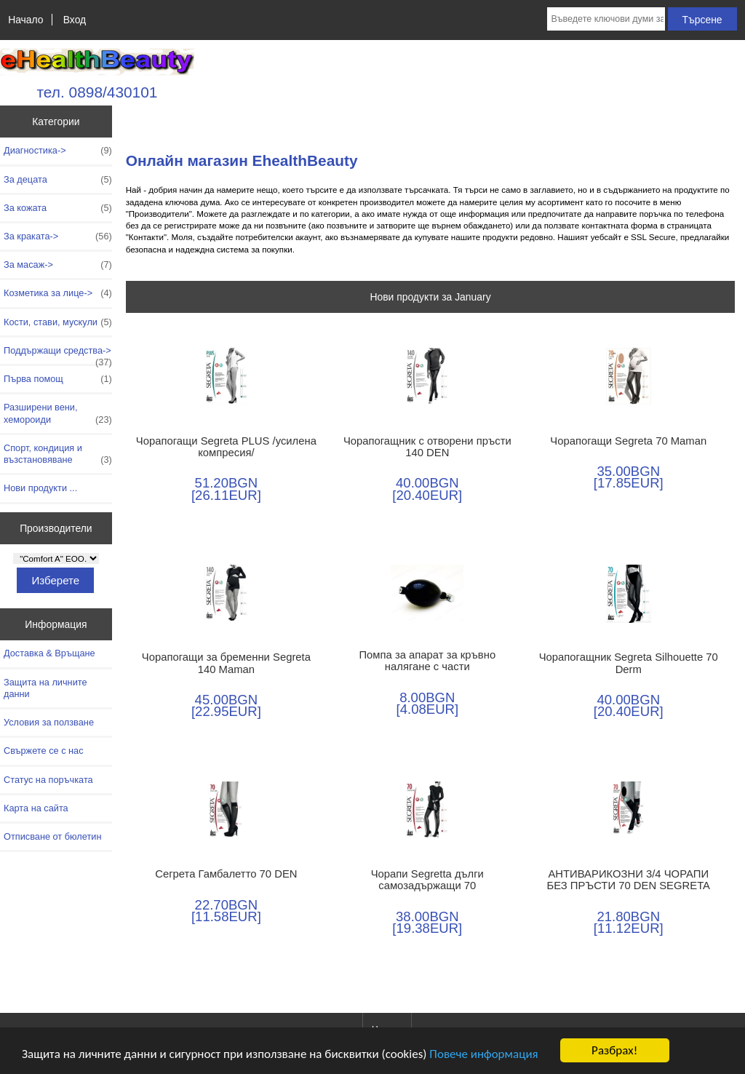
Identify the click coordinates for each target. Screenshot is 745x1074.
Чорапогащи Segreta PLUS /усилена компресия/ (226, 446)
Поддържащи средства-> (58, 354)
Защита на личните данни (45, 688)
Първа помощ (58, 379)
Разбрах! (614, 1050)
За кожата (58, 208)
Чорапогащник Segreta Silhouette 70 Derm (628, 663)
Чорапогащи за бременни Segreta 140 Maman (226, 663)
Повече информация (483, 1054)
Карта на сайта (36, 808)
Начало (25, 19)
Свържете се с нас (44, 750)
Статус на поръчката (48, 779)
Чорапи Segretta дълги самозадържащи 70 (427, 879)
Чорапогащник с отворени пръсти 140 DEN (427, 446)
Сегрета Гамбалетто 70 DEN (226, 874)
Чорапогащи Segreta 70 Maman (628, 441)
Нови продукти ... (40, 487)
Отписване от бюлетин (52, 836)
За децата (58, 180)
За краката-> (58, 236)
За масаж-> (58, 265)
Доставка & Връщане (49, 653)
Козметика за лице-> (58, 293)
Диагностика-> (58, 150)
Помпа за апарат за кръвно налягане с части (427, 660)
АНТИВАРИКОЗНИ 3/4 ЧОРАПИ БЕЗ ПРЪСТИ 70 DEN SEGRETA (628, 879)
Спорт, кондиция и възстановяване (58, 454)
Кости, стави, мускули (58, 322)
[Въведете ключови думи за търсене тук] (605, 19)
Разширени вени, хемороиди (58, 413)
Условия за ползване (49, 722)
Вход (74, 19)
